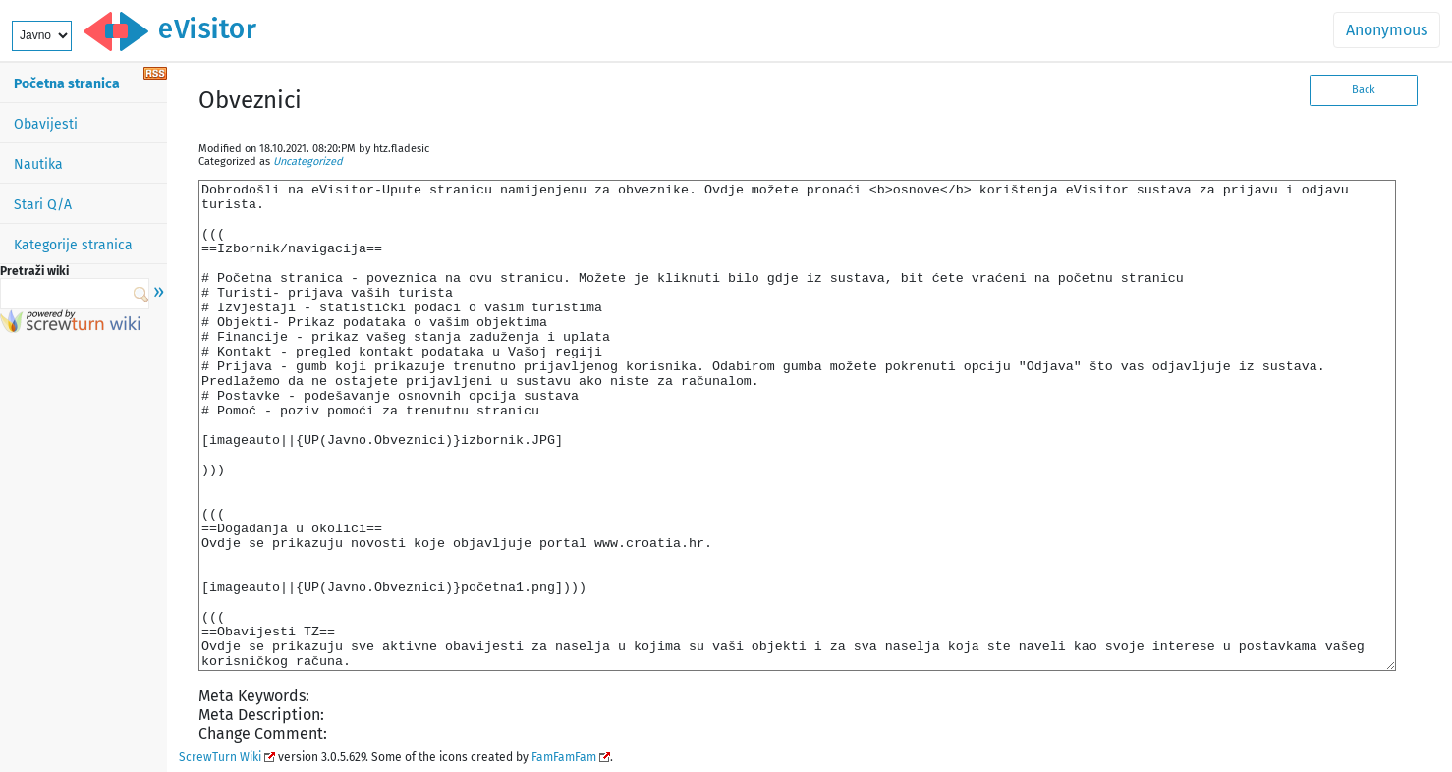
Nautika (38, 164)
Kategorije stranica (73, 245)
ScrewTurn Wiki (220, 757)
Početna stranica (67, 84)
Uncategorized (308, 161)
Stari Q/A (43, 204)
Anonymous (1386, 30)
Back (1363, 89)
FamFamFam (563, 757)
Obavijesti (46, 124)
